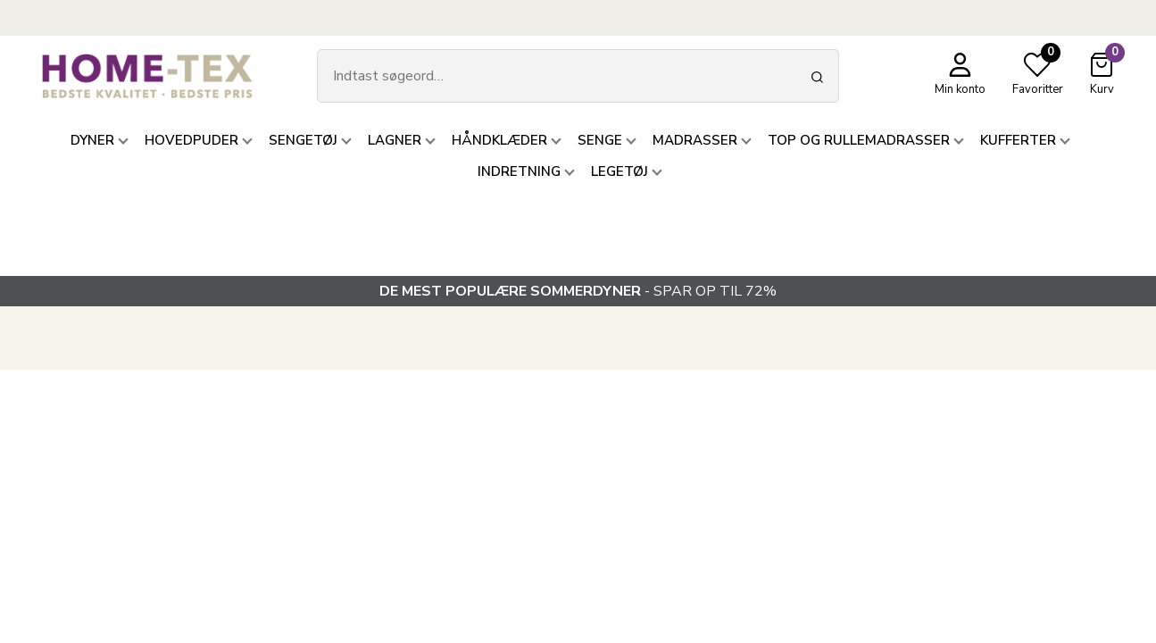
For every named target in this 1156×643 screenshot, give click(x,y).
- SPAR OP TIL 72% (578, 291)
